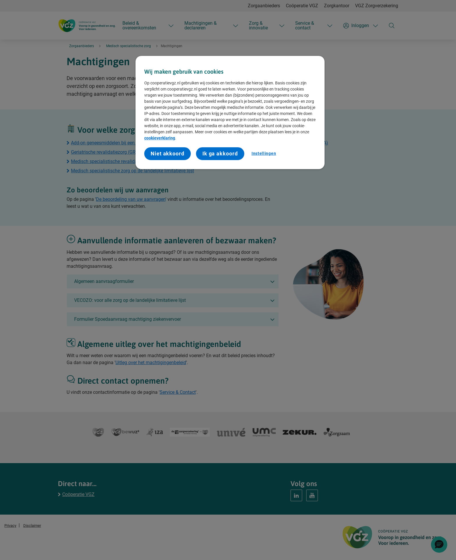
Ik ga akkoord (220, 153)
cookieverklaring (159, 138)
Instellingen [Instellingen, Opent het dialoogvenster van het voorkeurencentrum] (264, 153)
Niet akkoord (167, 153)
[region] (230, 112)
